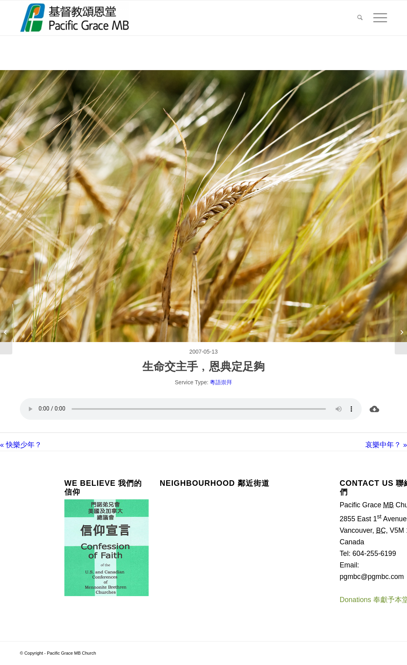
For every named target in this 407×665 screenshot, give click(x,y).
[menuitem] (360, 17)
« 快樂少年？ (21, 445)
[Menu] (377, 17)
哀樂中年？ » (386, 445)
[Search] (360, 17)
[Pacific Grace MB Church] (74, 17)
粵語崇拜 (221, 382)
